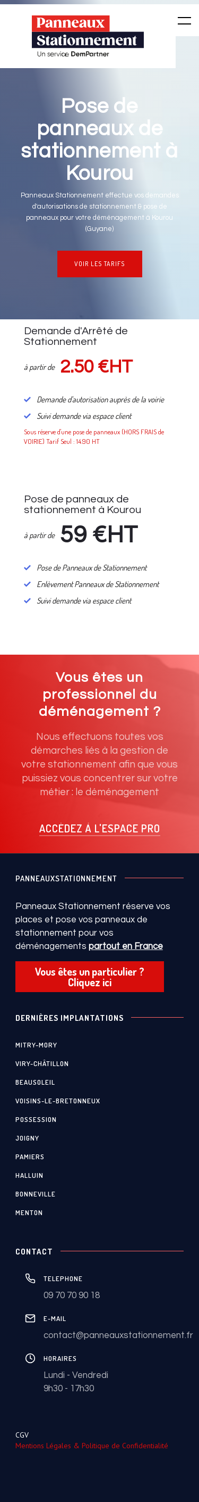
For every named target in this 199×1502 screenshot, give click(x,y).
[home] (88, 36)
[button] (178, 20)
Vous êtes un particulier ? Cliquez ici (89, 976)
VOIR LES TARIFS (99, 264)
